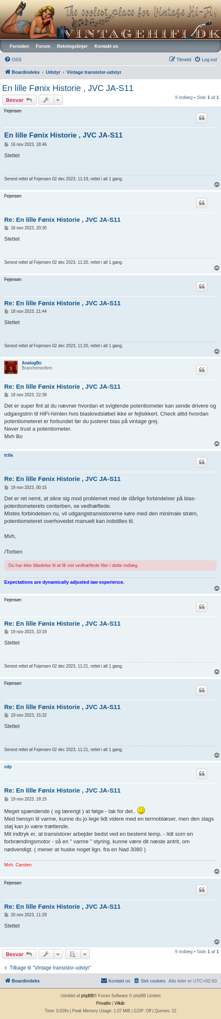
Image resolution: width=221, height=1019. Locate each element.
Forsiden (19, 46)
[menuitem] (12, 60)
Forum (43, 46)
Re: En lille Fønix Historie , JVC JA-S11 (62, 219)
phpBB (87, 995)
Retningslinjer (72, 46)
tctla (8, 455)
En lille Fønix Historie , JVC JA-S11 (67, 88)
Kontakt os (106, 46)
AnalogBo (32, 363)
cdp (8, 766)
